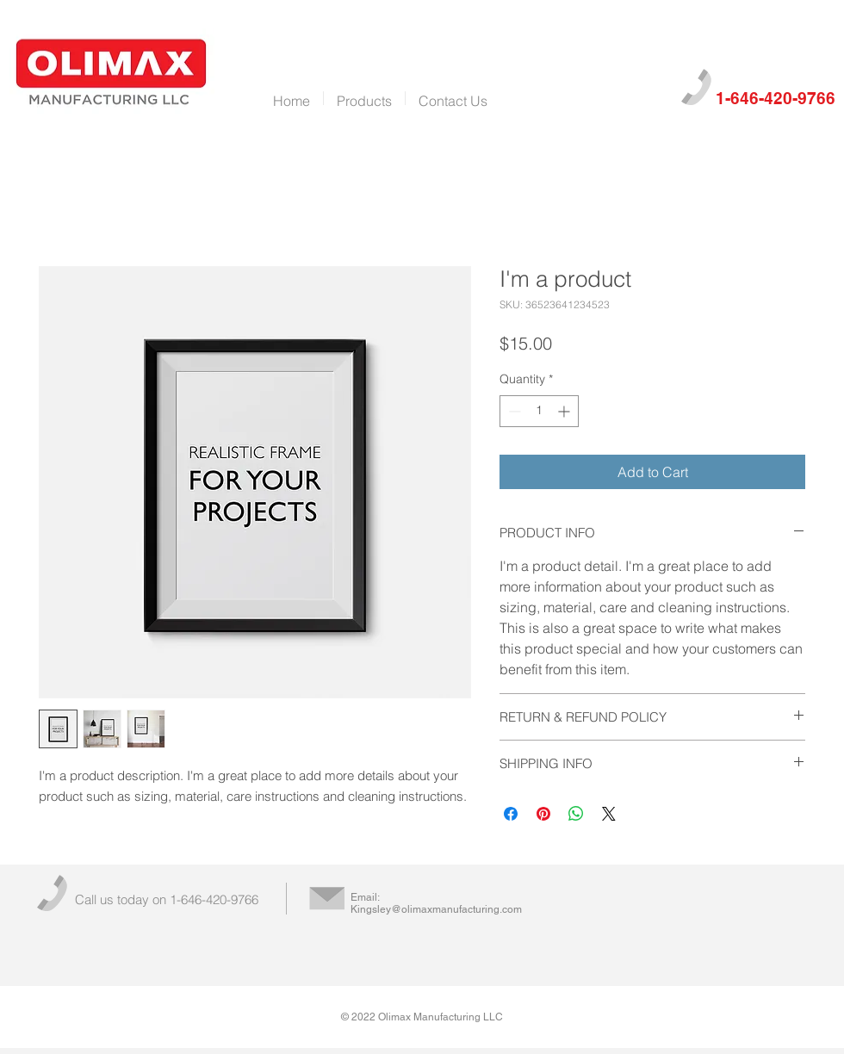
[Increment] (565, 411)
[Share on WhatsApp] (576, 813)
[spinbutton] (539, 411)
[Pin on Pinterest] (543, 813)
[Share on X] (609, 813)
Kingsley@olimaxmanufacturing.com (436, 909)
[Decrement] (513, 411)
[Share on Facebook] (510, 813)
